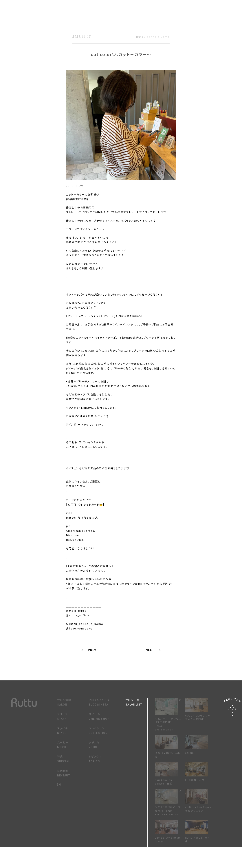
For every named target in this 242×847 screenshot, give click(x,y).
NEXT (150, 650)
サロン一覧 (136, 703)
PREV (92, 650)
